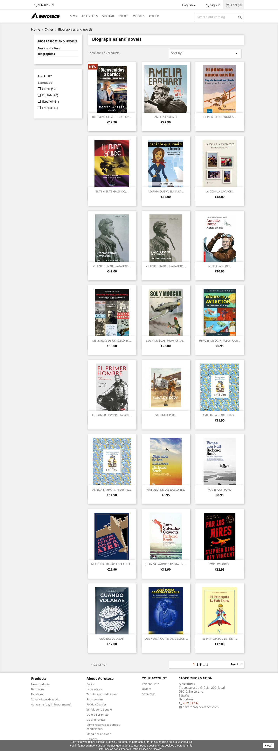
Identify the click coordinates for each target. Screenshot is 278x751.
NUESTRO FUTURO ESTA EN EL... (112, 564)
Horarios (92, 739)
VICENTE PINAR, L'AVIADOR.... (112, 266)
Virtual (108, 16)
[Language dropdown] (189, 5)
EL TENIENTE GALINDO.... (112, 191)
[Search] (219, 17)
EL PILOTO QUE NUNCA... (219, 117)
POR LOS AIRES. (219, 564)
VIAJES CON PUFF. (219, 489)
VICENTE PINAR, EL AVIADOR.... (166, 266)
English (50, 95)
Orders (146, 689)
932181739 (46, 5)
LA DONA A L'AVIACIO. (220, 191)
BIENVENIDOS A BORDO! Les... (112, 117)
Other (154, 16)
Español (50, 101)
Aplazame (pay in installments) (51, 704)
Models (138, 16)
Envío (90, 684)
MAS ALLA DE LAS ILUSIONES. (166, 489)
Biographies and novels (57, 41)
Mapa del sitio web (99, 734)
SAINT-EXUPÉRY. (165, 415)
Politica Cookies (97, 704)
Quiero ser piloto (97, 714)
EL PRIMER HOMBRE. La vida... (112, 415)
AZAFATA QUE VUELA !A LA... (166, 191)
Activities (90, 16)
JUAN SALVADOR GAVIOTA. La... (166, 564)
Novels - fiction (49, 48)
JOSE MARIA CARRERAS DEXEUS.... (166, 638)
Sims (73, 16)
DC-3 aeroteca (96, 719)
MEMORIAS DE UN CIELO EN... (112, 340)
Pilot (123, 16)
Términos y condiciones (102, 694)
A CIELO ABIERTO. (219, 266)
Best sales (37, 689)
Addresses (149, 694)
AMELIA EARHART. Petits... (219, 415)
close (268, 745)
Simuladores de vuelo (45, 699)
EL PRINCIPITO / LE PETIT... (219, 638)
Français (50, 108)
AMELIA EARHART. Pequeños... (112, 489)
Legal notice (94, 689)
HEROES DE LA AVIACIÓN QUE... (219, 340)
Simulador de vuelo (99, 709)
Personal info (150, 684)
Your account (154, 678)
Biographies (46, 54)
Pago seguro (95, 699)
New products (40, 684)
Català (49, 89)
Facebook (37, 694)
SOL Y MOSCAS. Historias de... (165, 340)
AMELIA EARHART (165, 117)
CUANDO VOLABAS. (111, 638)
